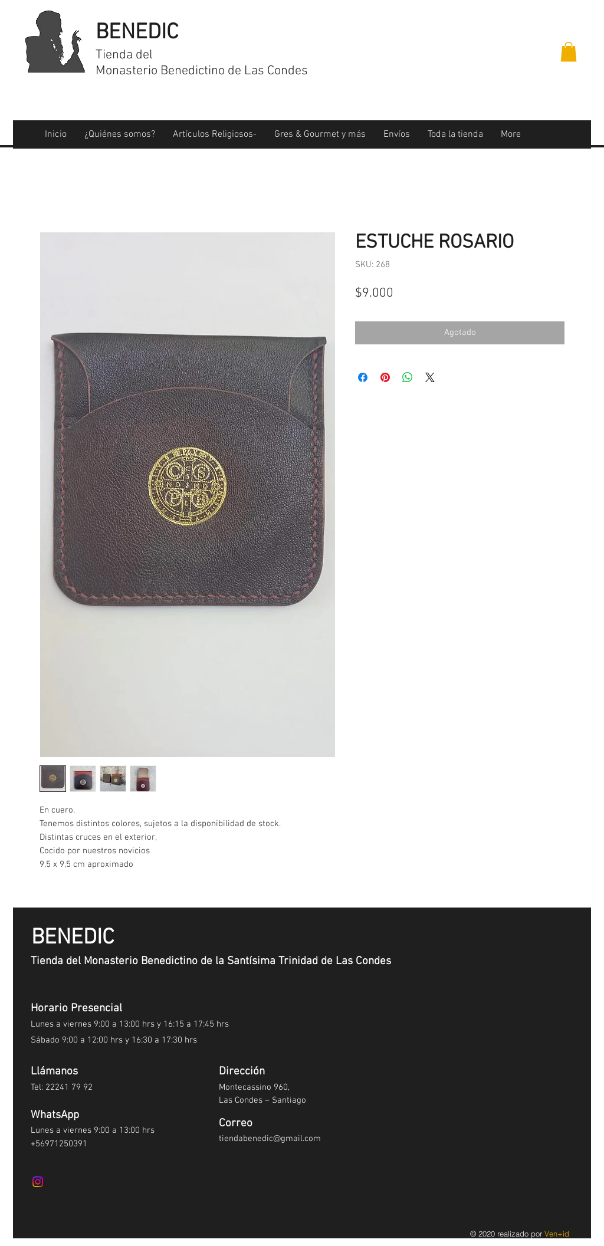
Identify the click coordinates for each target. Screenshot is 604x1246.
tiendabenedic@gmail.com (270, 1138)
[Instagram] (38, 1182)
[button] (568, 51)
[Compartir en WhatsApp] (408, 377)
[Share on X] (430, 377)
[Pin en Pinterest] (385, 377)
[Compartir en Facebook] (363, 377)
